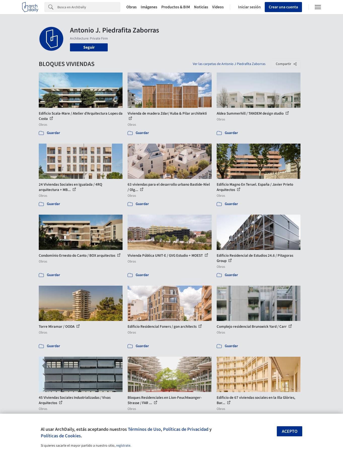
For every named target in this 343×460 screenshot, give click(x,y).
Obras (131, 7)
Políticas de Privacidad (185, 429)
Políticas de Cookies (61, 436)
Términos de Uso (144, 429)
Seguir (89, 47)
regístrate (123, 445)
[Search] (88, 7)
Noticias (201, 7)
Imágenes (149, 7)
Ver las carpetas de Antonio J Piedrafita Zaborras (229, 64)
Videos (218, 7)
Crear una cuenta (283, 7)
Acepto (289, 431)
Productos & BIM (175, 7)
